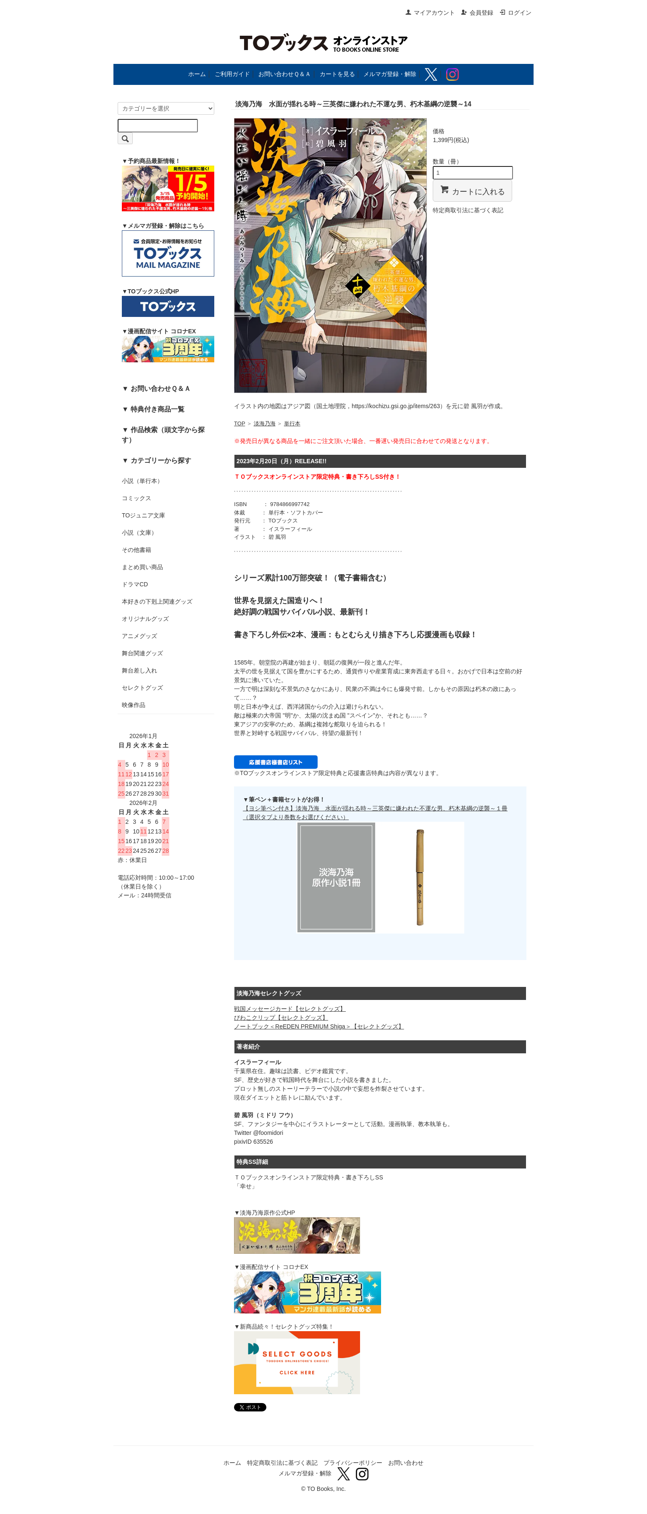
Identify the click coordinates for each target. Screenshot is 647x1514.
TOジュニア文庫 (143, 515)
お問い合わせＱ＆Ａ (284, 74)
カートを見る (337, 74)
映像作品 (133, 705)
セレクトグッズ (142, 687)
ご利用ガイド (232, 74)
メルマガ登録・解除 (389, 74)
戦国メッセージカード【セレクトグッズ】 (290, 1008)
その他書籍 (136, 549)
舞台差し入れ (139, 670)
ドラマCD (135, 584)
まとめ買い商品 (142, 567)
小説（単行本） (142, 480)
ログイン (515, 12)
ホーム (197, 74)
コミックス (136, 498)
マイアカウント (430, 12)
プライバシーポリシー (353, 1462)
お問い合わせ (405, 1462)
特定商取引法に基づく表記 (468, 210)
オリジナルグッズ (145, 618)
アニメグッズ (139, 636)
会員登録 (477, 12)
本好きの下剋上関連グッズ (157, 601)
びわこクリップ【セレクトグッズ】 (281, 1017)
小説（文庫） (139, 532)
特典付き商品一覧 (157, 409)
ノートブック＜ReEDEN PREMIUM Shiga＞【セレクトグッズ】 (319, 1026)
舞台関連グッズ (142, 653)
